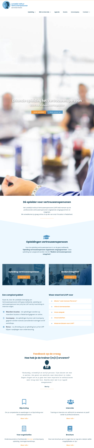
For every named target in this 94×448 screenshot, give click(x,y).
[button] (70, 301)
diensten (30, 439)
